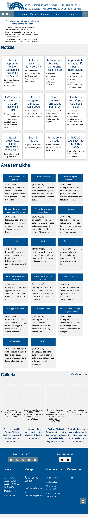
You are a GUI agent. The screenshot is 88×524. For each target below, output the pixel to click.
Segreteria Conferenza (66, 14)
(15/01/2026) (15, 258)
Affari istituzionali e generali (15, 178)
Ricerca (70, 477)
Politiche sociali (70, 241)
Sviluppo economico (15, 308)
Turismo (43, 340)
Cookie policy (51, 481)
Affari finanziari (43, 176)
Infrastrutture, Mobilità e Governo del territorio (15, 210)
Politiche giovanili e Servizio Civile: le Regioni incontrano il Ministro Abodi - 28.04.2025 (12, 435)
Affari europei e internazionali (70, 178)
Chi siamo (22, 14)
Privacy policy (52, 477)
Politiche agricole (70, 276)
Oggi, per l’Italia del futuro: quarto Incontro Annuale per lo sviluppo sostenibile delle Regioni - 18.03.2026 (56, 435)
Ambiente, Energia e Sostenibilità (43, 210)
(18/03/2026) (43, 292)
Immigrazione (15, 340)
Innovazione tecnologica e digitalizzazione (70, 310)
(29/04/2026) (43, 192)
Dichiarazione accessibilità (51, 488)
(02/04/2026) (43, 324)
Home (7, 14)
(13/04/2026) (71, 256)
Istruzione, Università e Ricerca (15, 278)
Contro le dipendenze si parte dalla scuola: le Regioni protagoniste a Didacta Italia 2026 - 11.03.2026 (78, 435)
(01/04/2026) (16, 192)
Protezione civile (43, 308)
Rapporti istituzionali (41, 14)
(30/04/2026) (15, 224)
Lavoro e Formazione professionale (43, 278)
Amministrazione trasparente (53, 495)
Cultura (71, 208)
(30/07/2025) (70, 224)
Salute (43, 241)
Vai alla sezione (79, 374)
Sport (15, 241)
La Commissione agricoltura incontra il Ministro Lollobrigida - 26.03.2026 (33, 434)
